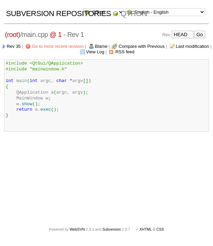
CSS (160, 229)
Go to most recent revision (58, 46)
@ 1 (56, 34)
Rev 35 (13, 46)
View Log (95, 51)
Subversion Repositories (58, 13)
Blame (101, 46)
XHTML (145, 229)
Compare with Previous (141, 46)
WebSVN (77, 229)
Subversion (111, 229)
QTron (133, 13)
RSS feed (125, 51)
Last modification (192, 46)
